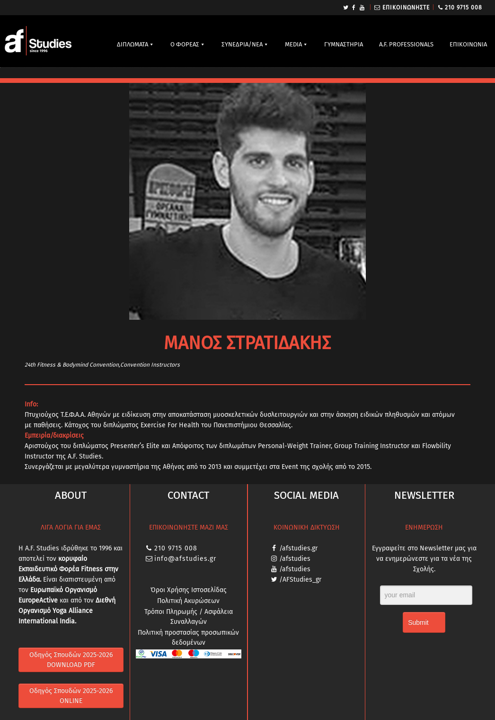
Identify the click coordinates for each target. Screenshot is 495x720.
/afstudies (294, 559)
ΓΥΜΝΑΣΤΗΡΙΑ (343, 44)
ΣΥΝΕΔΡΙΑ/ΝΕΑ (242, 44)
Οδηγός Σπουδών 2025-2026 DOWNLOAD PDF (71, 660)
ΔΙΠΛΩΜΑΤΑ (132, 44)
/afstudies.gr (298, 548)
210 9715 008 (463, 7)
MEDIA (293, 44)
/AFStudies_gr (300, 580)
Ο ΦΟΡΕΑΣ (184, 44)
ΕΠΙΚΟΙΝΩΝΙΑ (468, 44)
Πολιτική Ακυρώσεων (188, 601)
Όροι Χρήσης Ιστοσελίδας (188, 590)
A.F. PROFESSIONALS (406, 44)
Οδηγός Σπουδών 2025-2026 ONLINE (71, 696)
